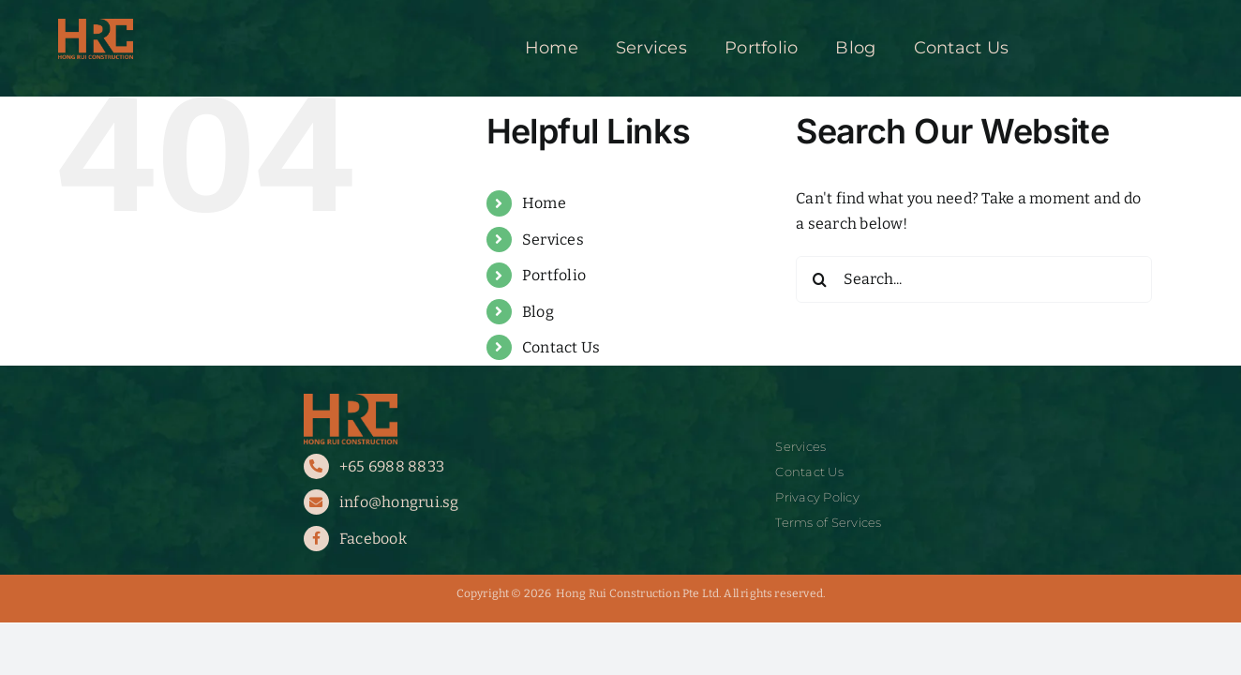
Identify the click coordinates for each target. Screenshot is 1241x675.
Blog (538, 312)
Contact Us (561, 347)
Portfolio (554, 275)
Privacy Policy (817, 497)
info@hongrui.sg (399, 502)
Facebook (373, 539)
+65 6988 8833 (391, 466)
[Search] (819, 279)
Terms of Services (828, 523)
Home (544, 203)
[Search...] (974, 279)
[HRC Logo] (95, 26)
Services (553, 239)
